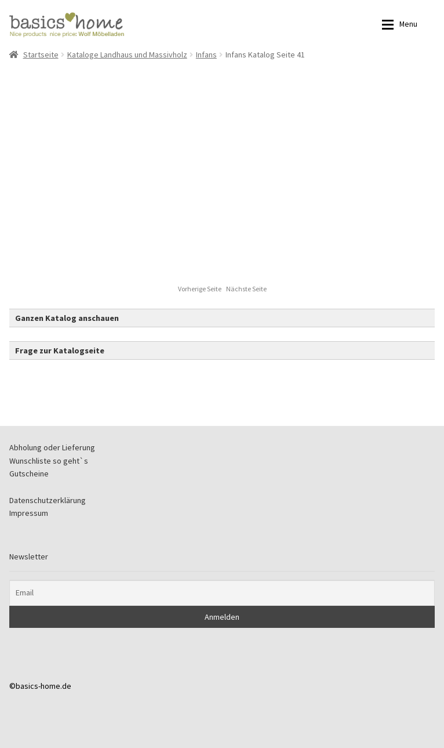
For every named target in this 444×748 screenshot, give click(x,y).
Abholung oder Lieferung (52, 447)
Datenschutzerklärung (47, 500)
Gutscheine (29, 473)
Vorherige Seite (200, 288)
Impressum (28, 513)
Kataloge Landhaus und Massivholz (127, 54)
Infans (206, 54)
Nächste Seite (246, 288)
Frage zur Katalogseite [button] (59, 350)
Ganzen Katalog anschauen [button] (67, 318)
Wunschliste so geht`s (48, 461)
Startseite (41, 54)
